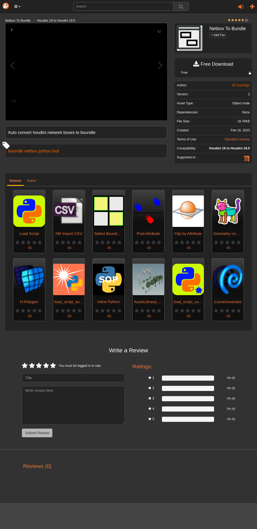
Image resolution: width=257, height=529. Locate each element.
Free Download (213, 64)
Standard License (237, 139)
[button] (17, 6)
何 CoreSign (241, 85)
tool (55, 151)
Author (31, 181)
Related (15, 181)
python (44, 151)
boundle (15, 151)
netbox (30, 151)
